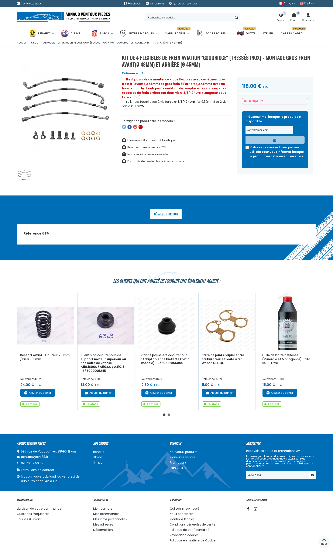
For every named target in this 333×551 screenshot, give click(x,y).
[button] (164, 414)
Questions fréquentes (33, 514)
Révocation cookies (184, 535)
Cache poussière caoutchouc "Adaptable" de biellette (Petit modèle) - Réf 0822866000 (165, 359)
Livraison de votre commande (39, 508)
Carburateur (177, 31)
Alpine (70, 33)
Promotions (178, 462)
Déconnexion (103, 530)
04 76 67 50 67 (32, 463)
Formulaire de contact (37, 470)
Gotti (246, 33)
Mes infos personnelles (110, 519)
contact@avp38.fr (34, 457)
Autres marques (137, 33)
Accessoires (211, 33)
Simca (100, 33)
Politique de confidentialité (189, 530)
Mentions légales (182, 519)
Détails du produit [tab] (166, 214)
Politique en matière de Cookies (193, 540)
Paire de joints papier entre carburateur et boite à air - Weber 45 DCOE (223, 359)
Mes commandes (106, 514)
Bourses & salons (29, 519)
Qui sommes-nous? (184, 508)
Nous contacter (181, 514)
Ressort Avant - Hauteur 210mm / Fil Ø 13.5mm (45, 357)
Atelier (267, 33)
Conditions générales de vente (192, 524)
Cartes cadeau (293, 31)
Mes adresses (103, 524)
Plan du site (178, 468)
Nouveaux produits (183, 452)
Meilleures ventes (182, 457)
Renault (39, 33)
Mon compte (103, 508)
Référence (32, 233)
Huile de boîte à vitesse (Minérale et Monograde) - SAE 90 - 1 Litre (286, 359)
